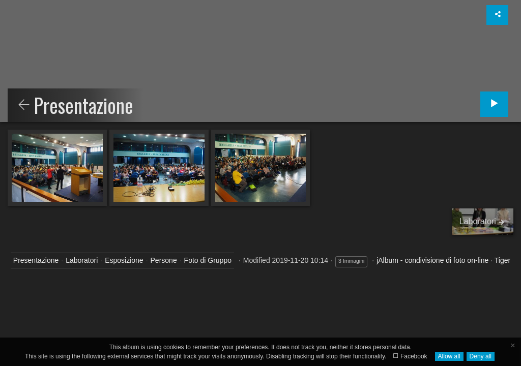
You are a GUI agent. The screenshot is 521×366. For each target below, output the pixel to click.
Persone (164, 260)
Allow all (449, 356)
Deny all (480, 356)
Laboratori (82, 260)
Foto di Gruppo (207, 260)
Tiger (502, 260)
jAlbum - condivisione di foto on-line (432, 260)
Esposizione (124, 260)
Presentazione (36, 260)
